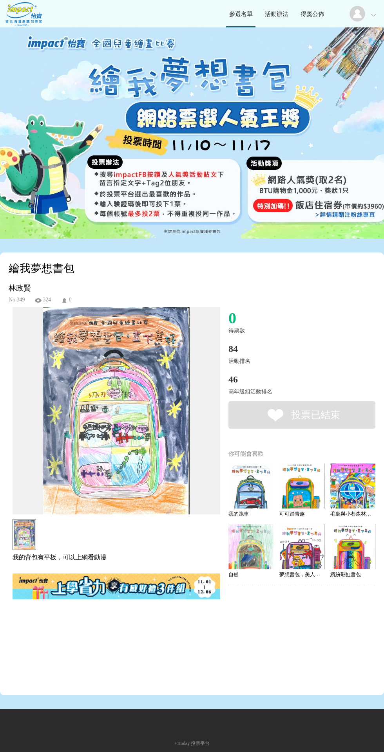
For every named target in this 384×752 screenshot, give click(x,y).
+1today (182, 743)
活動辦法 (276, 14)
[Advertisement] (104, 636)
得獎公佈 (312, 14)
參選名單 (241, 14)
